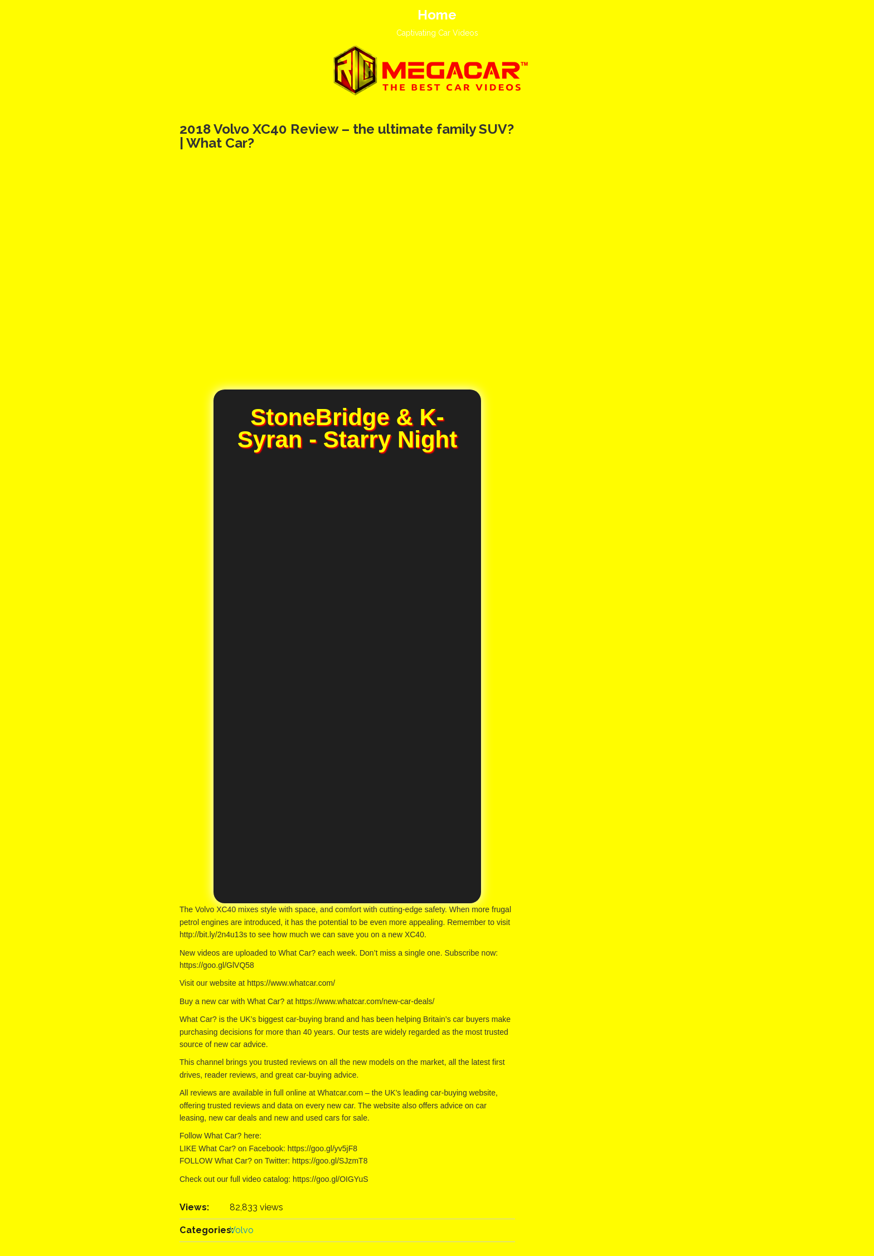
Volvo (242, 1230)
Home (437, 15)
